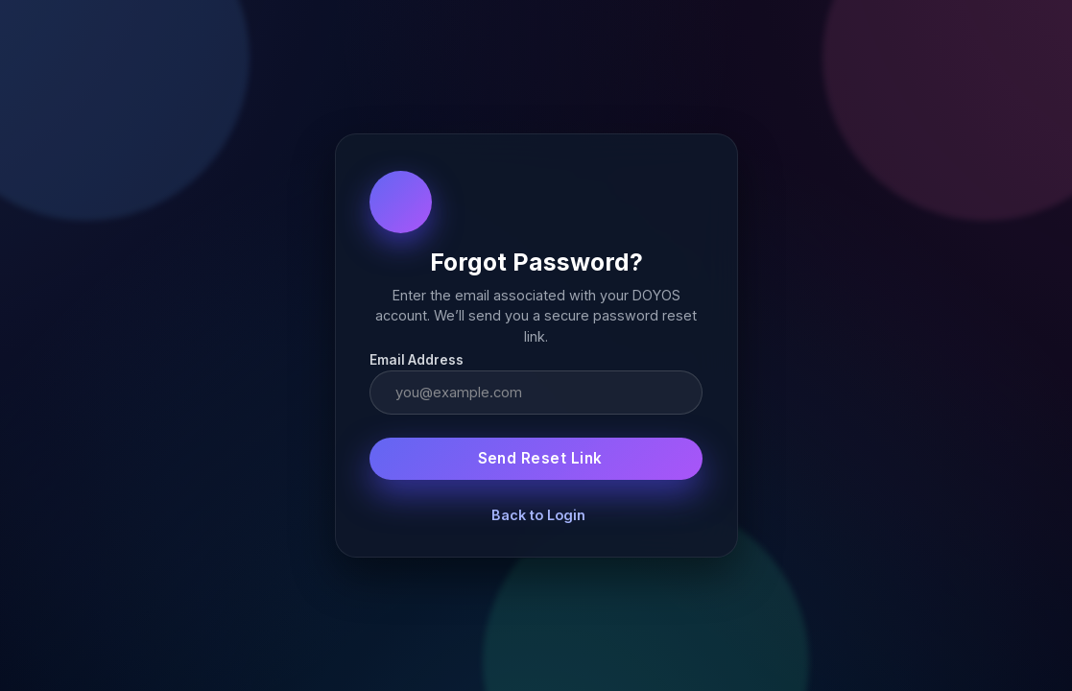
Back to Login (538, 515)
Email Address (416, 360)
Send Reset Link (540, 458)
